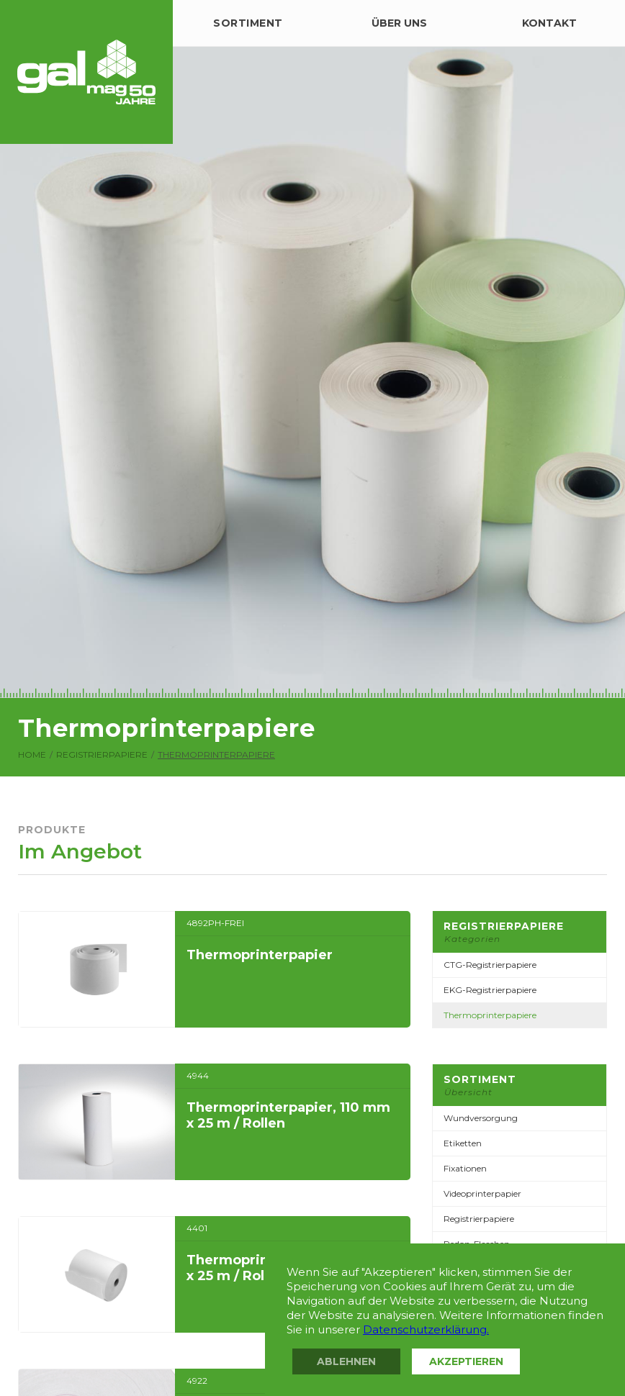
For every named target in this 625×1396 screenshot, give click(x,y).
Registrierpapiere (102, 755)
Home (32, 755)
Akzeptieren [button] (466, 1361)
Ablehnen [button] (346, 1361)
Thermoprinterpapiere (216, 755)
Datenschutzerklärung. (426, 1329)
